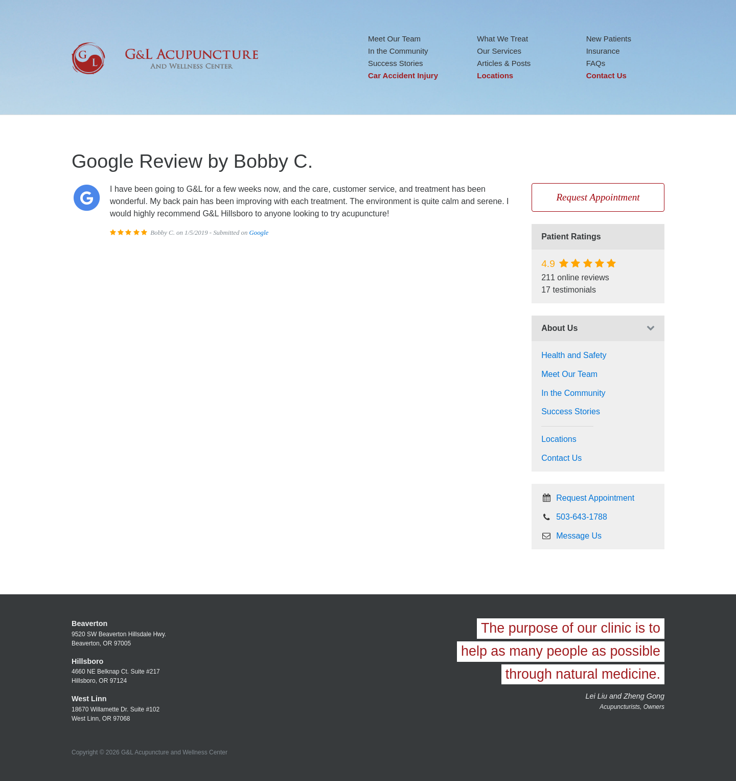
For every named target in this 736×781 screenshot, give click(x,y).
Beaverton (89, 623)
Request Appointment (597, 197)
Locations (495, 75)
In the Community (398, 51)
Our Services (499, 51)
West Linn (89, 699)
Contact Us (606, 75)
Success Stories (395, 63)
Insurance (603, 51)
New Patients (608, 38)
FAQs (596, 63)
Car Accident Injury (403, 75)
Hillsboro (87, 661)
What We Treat (502, 38)
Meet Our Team (394, 38)
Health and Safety (573, 355)
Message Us (571, 535)
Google (259, 232)
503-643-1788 (574, 516)
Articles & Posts (504, 63)
